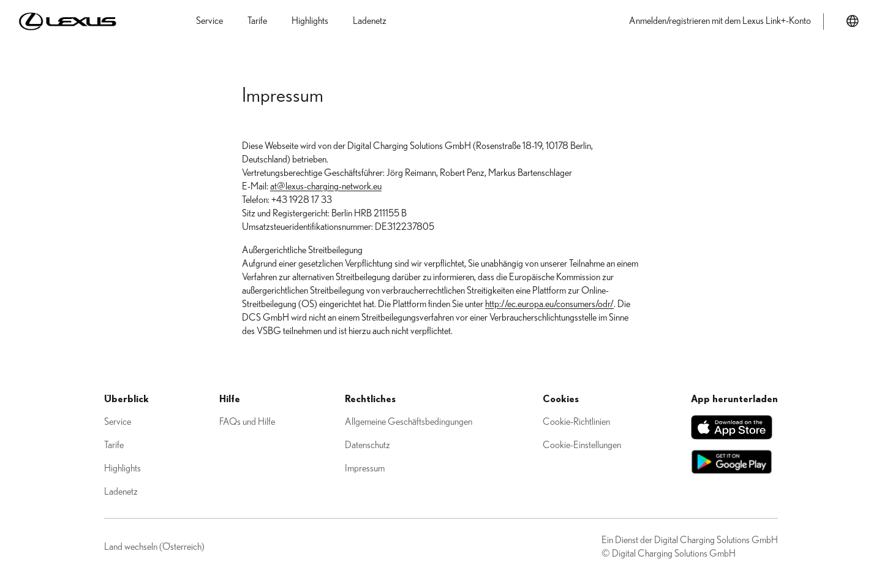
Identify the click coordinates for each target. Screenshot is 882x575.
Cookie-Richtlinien (576, 422)
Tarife (114, 445)
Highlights (122, 468)
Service (117, 422)
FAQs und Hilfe (247, 422)
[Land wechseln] (852, 21)
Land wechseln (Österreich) (154, 547)
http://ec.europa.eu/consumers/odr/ (549, 304)
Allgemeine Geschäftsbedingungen (408, 422)
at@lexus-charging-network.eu (326, 186)
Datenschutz (367, 445)
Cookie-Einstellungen (582, 445)
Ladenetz (121, 492)
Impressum (365, 468)
